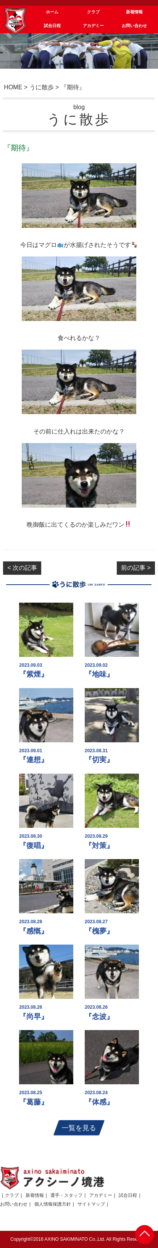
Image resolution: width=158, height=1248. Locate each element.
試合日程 (128, 1195)
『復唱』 (33, 846)
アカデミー (100, 1195)
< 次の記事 (22, 567)
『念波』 (99, 1017)
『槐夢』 (99, 931)
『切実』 (99, 760)
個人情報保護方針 (52, 1204)
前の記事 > (136, 567)
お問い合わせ (13, 1204)
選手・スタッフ (66, 1195)
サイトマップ (91, 1204)
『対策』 (99, 846)
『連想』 (33, 760)
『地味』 (99, 674)
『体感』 (99, 1102)
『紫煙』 (33, 674)
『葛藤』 (33, 1102)
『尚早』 (33, 1017)
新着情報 (35, 1195)
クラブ (12, 1195)
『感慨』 (33, 931)
